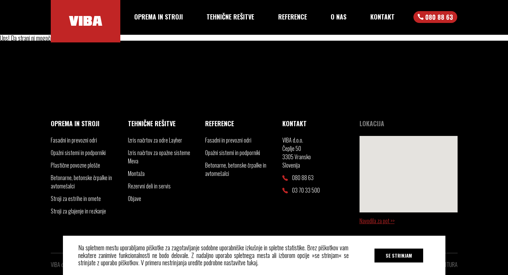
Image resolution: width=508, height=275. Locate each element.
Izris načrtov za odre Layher (155, 140)
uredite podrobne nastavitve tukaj (222, 262)
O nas (338, 16)
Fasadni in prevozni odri (74, 140)
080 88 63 (298, 177)
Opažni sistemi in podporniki (78, 152)
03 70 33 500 (301, 190)
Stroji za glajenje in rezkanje (78, 211)
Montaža (136, 173)
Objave (134, 198)
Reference (292, 16)
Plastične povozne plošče (75, 165)
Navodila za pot (375, 221)
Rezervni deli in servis (149, 186)
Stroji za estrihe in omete (76, 198)
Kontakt (382, 16)
